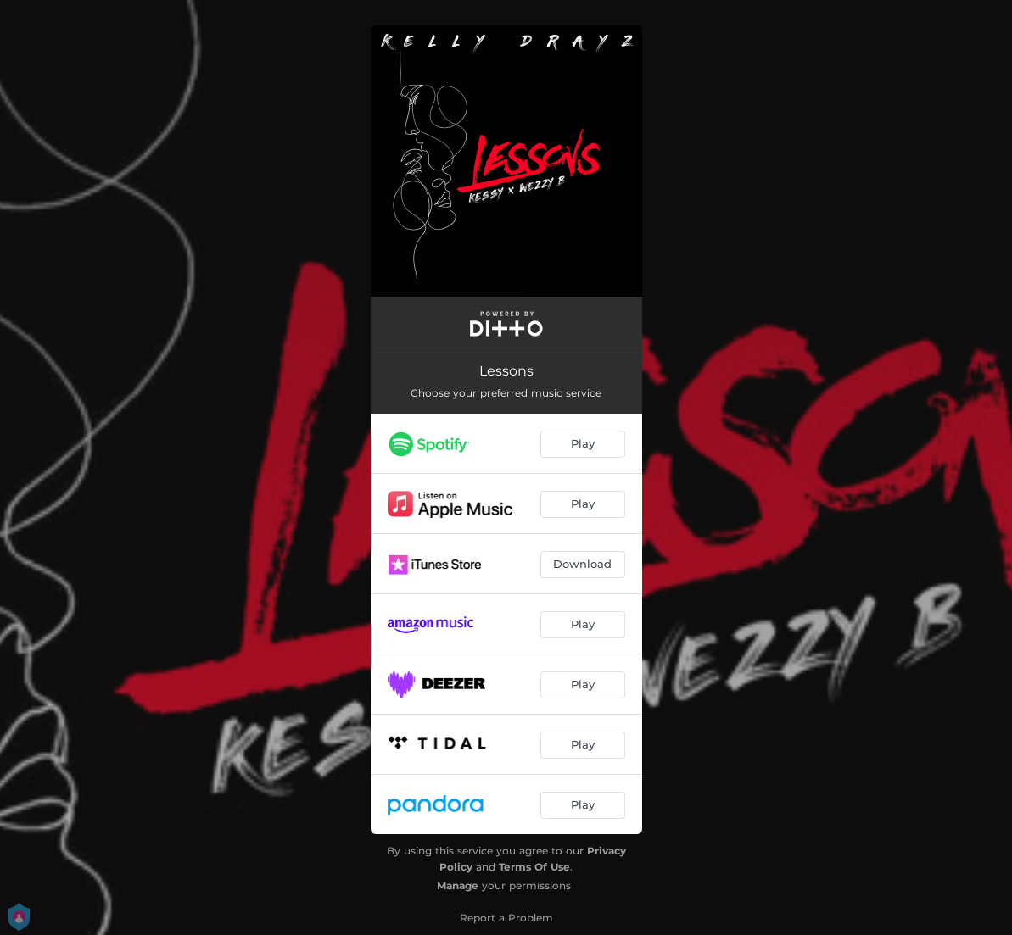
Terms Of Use (534, 866)
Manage (457, 885)
